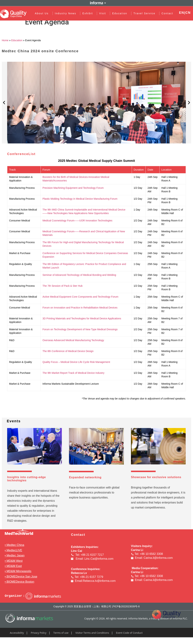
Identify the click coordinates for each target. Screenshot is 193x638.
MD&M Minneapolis (19, 571)
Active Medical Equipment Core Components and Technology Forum (80, 296)
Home (5, 40)
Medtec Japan (16, 555)
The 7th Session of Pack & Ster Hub (63, 285)
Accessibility (17, 632)
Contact (167, 13)
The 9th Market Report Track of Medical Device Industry (73, 372)
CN (188, 12)
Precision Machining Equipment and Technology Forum (73, 187)
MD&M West (15, 560)
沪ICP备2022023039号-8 (126, 606)
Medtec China (15, 544)
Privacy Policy (38, 632)
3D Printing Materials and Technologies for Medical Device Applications (82, 318)
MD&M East (14, 566)
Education (120, 13)
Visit (103, 13)
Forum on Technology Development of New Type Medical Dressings (80, 329)
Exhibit (88, 13)
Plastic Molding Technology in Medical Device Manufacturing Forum (80, 198)
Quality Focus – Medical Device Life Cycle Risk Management (76, 362)
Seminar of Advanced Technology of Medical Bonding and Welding (79, 275)
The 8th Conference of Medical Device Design (68, 351)
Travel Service (145, 13)
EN (181, 12)
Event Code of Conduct (129, 632)
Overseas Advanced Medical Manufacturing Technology (73, 340)
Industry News (66, 13)
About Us (42, 13)
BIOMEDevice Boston (20, 581)
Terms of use (60, 632)
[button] (4, 102)
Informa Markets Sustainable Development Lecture (71, 383)
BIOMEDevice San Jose (22, 576)
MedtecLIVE (14, 550)
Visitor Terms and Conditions (92, 632)
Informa (96, 3)
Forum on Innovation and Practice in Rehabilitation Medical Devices (80, 307)
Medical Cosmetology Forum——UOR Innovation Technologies (77, 220)
